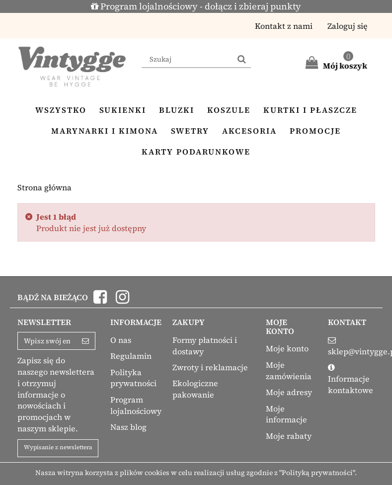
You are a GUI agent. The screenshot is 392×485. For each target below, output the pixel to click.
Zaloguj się (347, 25)
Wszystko (60, 109)
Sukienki (122, 109)
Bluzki (176, 109)
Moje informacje (286, 414)
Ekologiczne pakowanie (195, 389)
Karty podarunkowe (196, 151)
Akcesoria (249, 130)
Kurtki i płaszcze (310, 109)
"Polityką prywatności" (317, 473)
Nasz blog (128, 426)
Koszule (228, 109)
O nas (120, 339)
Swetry (190, 130)
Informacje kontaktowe (350, 384)
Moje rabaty (289, 435)
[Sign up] (85, 341)
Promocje (315, 130)
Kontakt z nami (284, 25)
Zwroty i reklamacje (210, 367)
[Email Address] (47, 341)
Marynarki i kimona (104, 130)
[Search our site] (187, 59)
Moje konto (287, 348)
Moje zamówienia (289, 370)
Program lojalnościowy (135, 405)
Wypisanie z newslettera (58, 447)
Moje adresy (289, 392)
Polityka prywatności (133, 378)
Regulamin (131, 355)
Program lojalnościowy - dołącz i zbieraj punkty (196, 6)
